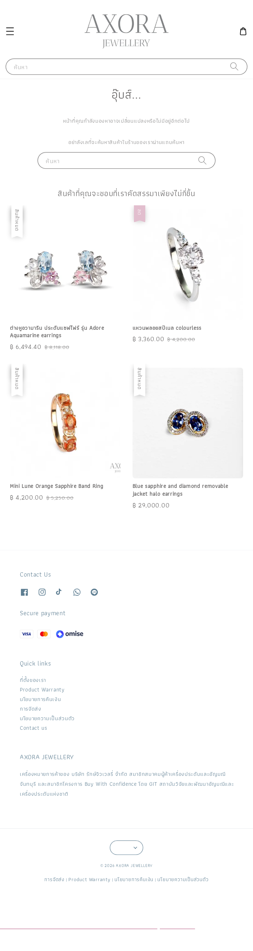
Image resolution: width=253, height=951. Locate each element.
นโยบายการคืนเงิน (40, 699)
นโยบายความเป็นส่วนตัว (47, 718)
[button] (9, 31)
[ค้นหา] (234, 66)
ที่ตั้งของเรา (33, 679)
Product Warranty (42, 689)
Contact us (33, 727)
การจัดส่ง (30, 708)
